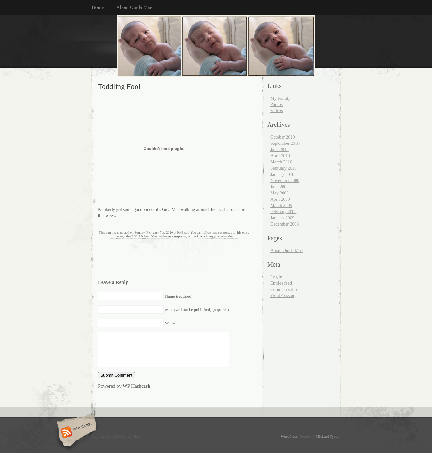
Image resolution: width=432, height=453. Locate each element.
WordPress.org (283, 295)
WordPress (289, 436)
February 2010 (283, 168)
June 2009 (279, 186)
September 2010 (285, 143)
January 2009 (282, 217)
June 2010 (279, 149)
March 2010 (281, 161)
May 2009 (279, 192)
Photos (276, 104)
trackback (198, 236)
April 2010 (280, 155)
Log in (276, 276)
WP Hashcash (136, 386)
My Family (280, 98)
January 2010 (282, 174)
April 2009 (280, 199)
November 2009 (284, 180)
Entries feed (281, 283)
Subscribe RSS (76, 432)
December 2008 (284, 224)
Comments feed (284, 289)
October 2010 (282, 137)
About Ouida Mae (134, 7)
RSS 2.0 (137, 236)
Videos (276, 110)
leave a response (174, 236)
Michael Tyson (327, 436)
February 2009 (283, 211)
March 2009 (281, 205)
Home (98, 7)
